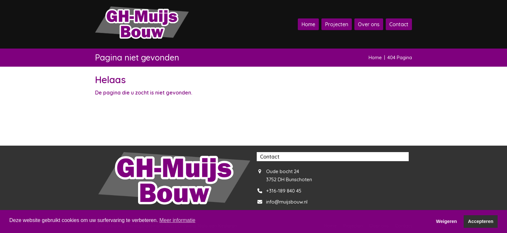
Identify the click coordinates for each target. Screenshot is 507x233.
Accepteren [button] (480, 221)
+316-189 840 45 (283, 191)
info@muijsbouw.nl (286, 202)
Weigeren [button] (446, 221)
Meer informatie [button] (177, 220)
